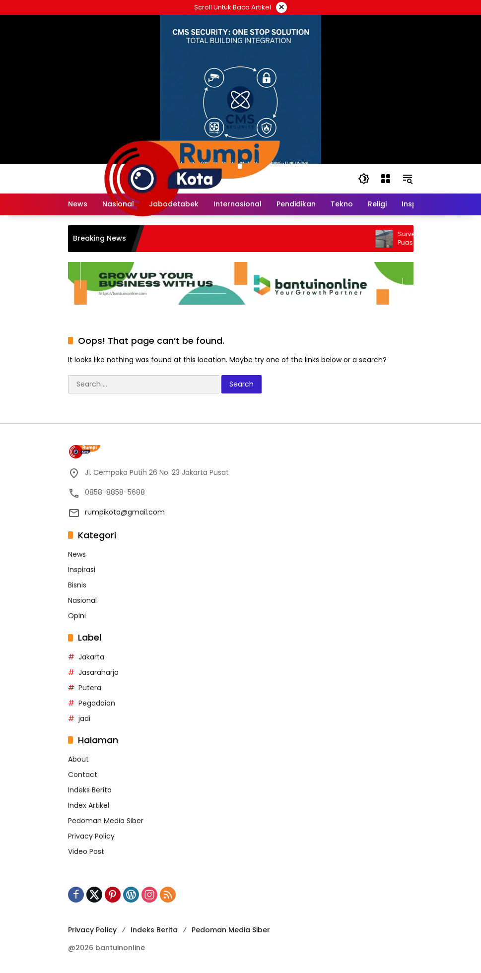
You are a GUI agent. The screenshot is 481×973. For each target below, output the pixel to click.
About (78, 759)
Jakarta (91, 657)
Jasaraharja (98, 672)
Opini (77, 616)
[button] (364, 179)
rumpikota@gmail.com (125, 512)
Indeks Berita (90, 790)
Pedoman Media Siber (105, 821)
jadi (84, 718)
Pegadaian (96, 703)
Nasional (82, 600)
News (77, 554)
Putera (89, 688)
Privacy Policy (91, 836)
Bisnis (77, 585)
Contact (82, 774)
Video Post (86, 851)
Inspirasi (81, 570)
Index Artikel (88, 805)
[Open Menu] (386, 179)
